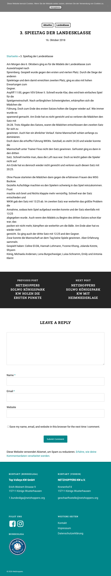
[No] (107, 5)
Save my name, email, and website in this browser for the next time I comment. (55, 426)
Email (11, 391)
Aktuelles (47, 25)
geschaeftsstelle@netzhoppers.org (78, 497)
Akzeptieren (55, 7)
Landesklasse (62, 25)
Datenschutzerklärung (70, 533)
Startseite (12, 56)
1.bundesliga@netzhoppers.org (27, 497)
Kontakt (62, 522)
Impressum (64, 528)
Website (11, 407)
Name (11, 375)
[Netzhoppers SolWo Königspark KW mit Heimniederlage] (83, 290)
